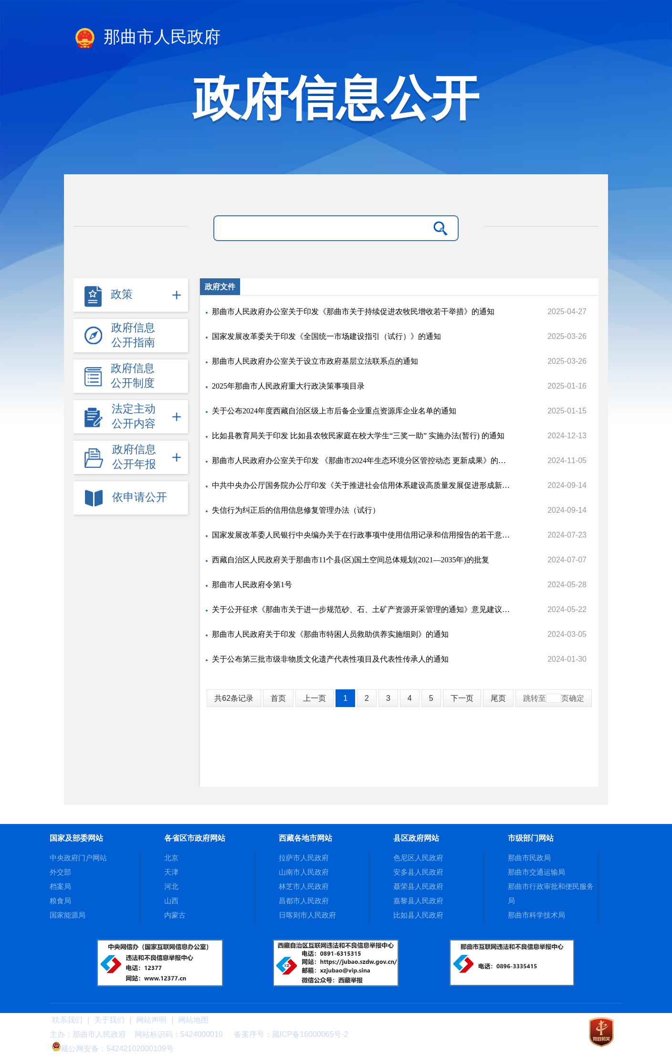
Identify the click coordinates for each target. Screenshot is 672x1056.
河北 (171, 886)
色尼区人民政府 (418, 858)
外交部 (60, 872)
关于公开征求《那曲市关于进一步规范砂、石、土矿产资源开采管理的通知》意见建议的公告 (362, 609)
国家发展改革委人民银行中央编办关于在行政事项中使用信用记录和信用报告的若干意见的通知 (362, 535)
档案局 (60, 886)
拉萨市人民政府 (304, 858)
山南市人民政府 (304, 872)
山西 (171, 901)
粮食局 (60, 901)
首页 (278, 698)
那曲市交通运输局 (536, 872)
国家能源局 (67, 915)
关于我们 (109, 1020)
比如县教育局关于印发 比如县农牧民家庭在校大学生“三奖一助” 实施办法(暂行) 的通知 (358, 436)
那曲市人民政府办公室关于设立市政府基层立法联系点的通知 (315, 361)
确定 (576, 698)
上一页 (314, 698)
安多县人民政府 (418, 872)
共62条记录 (233, 698)
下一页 (462, 698)
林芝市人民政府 (304, 886)
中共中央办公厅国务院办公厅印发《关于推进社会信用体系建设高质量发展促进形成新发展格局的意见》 (362, 485)
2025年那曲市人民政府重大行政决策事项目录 (288, 386)
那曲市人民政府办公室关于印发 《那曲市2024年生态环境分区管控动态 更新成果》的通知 (362, 460)
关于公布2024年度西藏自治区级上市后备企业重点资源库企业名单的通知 (334, 411)
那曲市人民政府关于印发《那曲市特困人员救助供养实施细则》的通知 (330, 634)
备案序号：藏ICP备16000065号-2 (291, 1034)
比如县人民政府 (418, 915)
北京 (171, 858)
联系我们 (67, 1020)
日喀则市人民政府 (307, 915)
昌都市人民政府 (304, 901)
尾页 (498, 698)
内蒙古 (175, 915)
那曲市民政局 (529, 858)
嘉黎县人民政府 (418, 901)
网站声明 (151, 1020)
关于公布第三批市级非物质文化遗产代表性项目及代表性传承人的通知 (330, 659)
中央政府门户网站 (78, 858)
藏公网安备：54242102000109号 (113, 1049)
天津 (171, 872)
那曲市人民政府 (147, 38)
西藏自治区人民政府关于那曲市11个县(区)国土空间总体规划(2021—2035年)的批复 (350, 560)
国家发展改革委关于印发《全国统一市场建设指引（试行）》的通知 (326, 336)
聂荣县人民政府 (418, 886)
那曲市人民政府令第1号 (252, 585)
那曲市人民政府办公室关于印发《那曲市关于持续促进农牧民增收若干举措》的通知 (353, 311)
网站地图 (193, 1020)
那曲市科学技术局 (536, 915)
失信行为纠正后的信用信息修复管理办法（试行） (296, 510)
